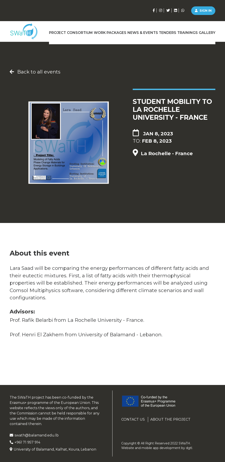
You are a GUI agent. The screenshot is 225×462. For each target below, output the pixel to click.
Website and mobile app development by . (157, 448)
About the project (170, 419)
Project (56, 31)
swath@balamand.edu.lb (34, 435)
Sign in (203, 11)
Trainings (187, 31)
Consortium (79, 31)
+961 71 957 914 (25, 442)
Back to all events (35, 72)
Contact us (133, 419)
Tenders (166, 31)
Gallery (207, 31)
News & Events (141, 31)
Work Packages (109, 31)
